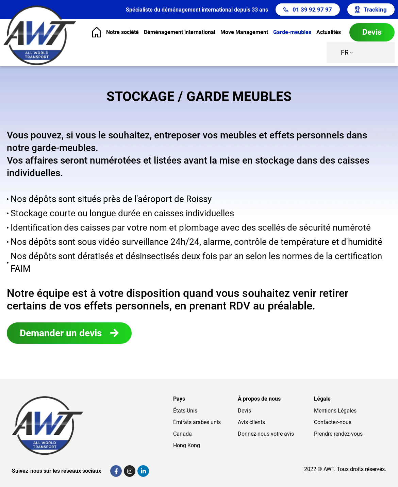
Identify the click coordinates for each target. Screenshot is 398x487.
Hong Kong (186, 445)
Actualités (328, 32)
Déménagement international (179, 32)
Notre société (122, 32)
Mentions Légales (335, 410)
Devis (244, 410)
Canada (182, 434)
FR (345, 52)
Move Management (244, 32)
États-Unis (185, 410)
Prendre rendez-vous (338, 434)
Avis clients (251, 422)
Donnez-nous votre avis (266, 434)
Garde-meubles (292, 32)
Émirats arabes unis (197, 422)
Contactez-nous (332, 422)
